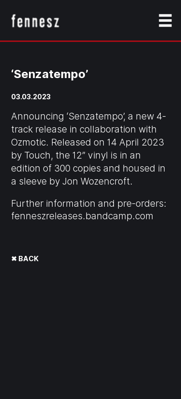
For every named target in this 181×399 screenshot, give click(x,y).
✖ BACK (25, 258)
